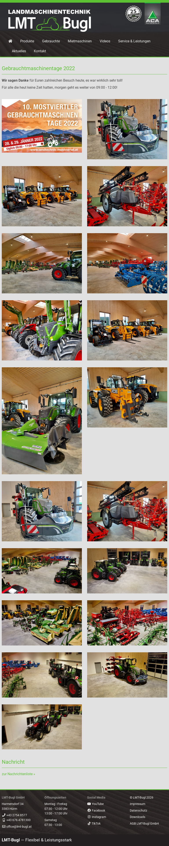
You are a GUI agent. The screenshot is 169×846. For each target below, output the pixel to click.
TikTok (94, 823)
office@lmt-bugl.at (19, 827)
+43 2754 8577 (16, 815)
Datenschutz (138, 810)
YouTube (95, 804)
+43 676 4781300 (18, 820)
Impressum (137, 804)
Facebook (96, 810)
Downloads (137, 817)
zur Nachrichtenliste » (18, 774)
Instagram (96, 817)
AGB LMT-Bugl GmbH (144, 823)
